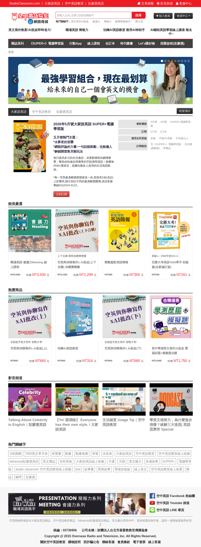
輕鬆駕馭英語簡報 (116, 262)
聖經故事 (104, 469)
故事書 (89, 469)
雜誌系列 (17, 43)
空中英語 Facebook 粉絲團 (175, 496)
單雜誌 (167, 148)
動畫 (68, 453)
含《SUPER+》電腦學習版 (166, 144)
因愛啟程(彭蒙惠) (172, 43)
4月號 (163, 121)
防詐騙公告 (91, 542)
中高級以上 (182, 138)
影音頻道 (165, 3)
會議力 (96, 21)
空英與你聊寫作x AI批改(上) (28, 348)
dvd (77, 469)
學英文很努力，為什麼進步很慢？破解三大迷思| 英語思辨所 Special (171, 424)
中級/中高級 (166, 138)
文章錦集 (146, 3)
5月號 (154, 121)
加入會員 (163, 15)
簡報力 (107, 21)
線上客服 (154, 542)
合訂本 (110, 43)
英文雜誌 (49, 461)
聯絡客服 (108, 542)
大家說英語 (52, 3)
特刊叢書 (126, 43)
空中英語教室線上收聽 (174, 453)
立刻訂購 (61, 194)
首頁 (11, 52)
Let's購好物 (146, 43)
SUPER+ (168, 461)
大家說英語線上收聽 (90, 461)
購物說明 (74, 542)
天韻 (122, 461)
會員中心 (183, 15)
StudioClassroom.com (24, 3)
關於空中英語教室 (52, 542)
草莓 (95, 453)
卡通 (111, 461)
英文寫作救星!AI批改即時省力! (29, 30)
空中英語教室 (74, 3)
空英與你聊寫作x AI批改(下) (123, 348)
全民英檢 (65, 461)
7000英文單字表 (36, 453)
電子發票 (139, 542)
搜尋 (138, 15)
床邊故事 (152, 461)
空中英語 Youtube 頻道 (172, 503)
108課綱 (15, 453)
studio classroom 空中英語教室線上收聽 (43, 469)
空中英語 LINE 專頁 (170, 510)
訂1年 (163, 131)
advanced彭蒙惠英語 (24, 461)
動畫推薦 (82, 453)
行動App (75, 43)
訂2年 (154, 131)
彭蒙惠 (30, 477)
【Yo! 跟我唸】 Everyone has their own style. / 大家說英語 (76, 424)
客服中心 (184, 3)
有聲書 (56, 453)
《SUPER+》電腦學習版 (46, 43)
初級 (153, 138)
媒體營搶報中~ (123, 21)
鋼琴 (19, 477)
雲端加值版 (122, 469)
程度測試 (184, 111)
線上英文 (140, 469)
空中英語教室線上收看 (166, 469)
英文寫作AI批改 (80, 21)
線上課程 (93, 43)
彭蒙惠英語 (96, 3)
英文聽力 (135, 461)
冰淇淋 (107, 453)
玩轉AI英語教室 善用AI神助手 (124, 30)
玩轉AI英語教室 (68, 348)
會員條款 (123, 542)
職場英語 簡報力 (77, 30)
